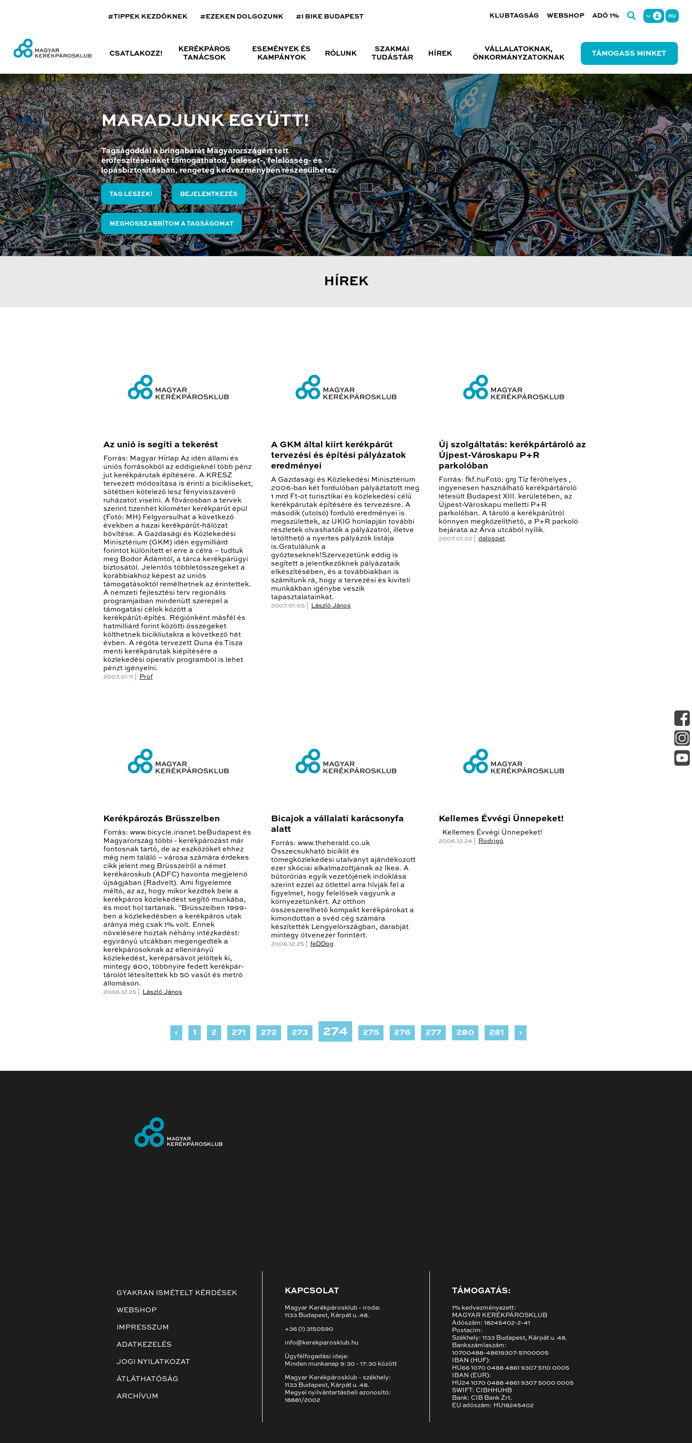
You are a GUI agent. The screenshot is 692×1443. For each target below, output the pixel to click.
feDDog (322, 944)
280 (465, 1032)
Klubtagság (514, 15)
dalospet (491, 539)
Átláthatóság (147, 1379)
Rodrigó (491, 841)
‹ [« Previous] (176, 1032)
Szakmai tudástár (392, 53)
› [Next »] (520, 1032)
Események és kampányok (281, 53)
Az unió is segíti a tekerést (160, 445)
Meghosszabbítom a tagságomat (171, 224)
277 (433, 1032)
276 (402, 1032)
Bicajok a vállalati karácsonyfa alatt (337, 824)
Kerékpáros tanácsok (204, 53)
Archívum (137, 1396)
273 (300, 1032)
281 (496, 1032)
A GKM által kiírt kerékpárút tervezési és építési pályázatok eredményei (338, 456)
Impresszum (143, 1327)
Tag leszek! (131, 194)
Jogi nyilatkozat (153, 1362)
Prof (146, 677)
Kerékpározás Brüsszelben (161, 819)
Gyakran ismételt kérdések (177, 1293)
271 (239, 1032)
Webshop (565, 15)
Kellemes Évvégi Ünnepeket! (501, 819)
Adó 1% (605, 15)
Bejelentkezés (208, 194)
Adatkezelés (144, 1345)
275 (371, 1032)
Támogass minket (629, 53)
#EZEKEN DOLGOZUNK (241, 16)
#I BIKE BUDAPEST (330, 16)
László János (331, 606)
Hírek (440, 53)
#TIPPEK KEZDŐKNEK (148, 16)
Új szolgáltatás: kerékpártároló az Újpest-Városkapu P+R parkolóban (512, 456)
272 (269, 1032)
